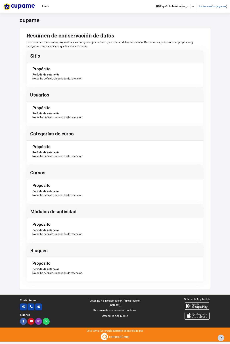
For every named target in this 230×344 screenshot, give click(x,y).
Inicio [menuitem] (45, 6)
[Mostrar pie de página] (221, 338)
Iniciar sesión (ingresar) (213, 6)
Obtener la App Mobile (115, 318)
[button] (175, 6)
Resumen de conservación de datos (114, 312)
